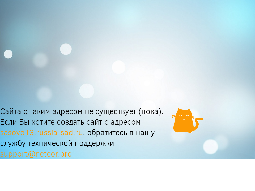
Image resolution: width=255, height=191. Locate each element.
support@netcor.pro (36, 154)
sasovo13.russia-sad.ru (41, 132)
